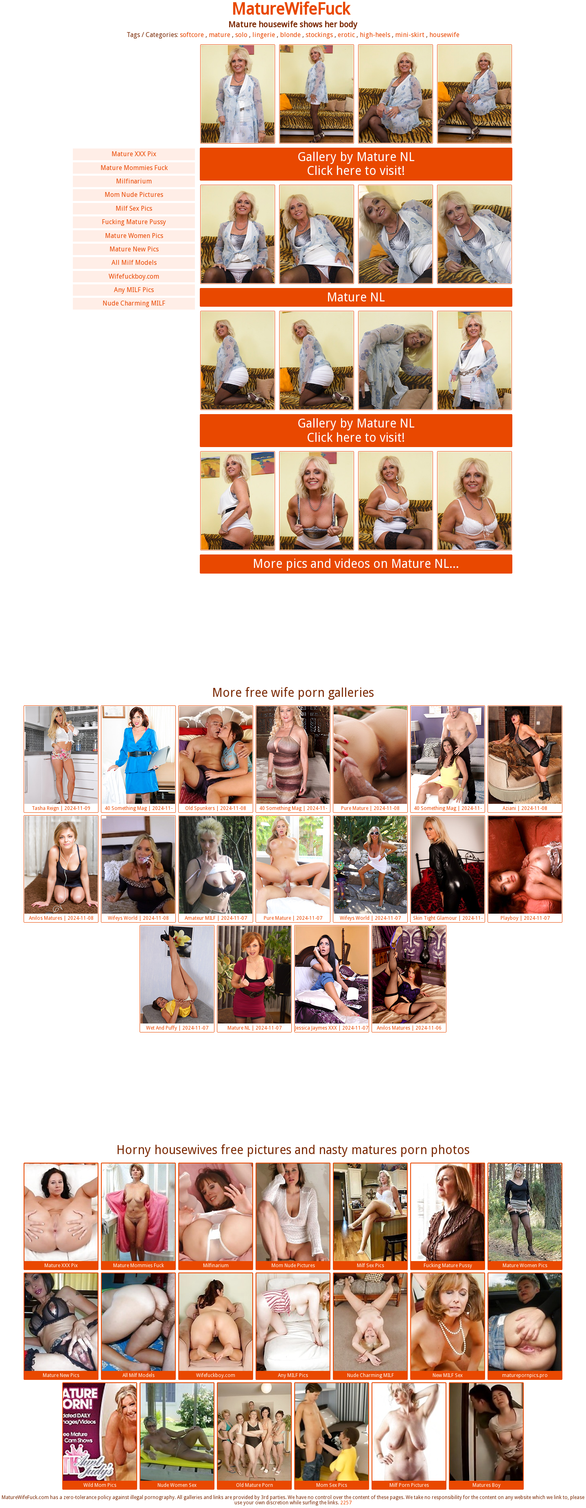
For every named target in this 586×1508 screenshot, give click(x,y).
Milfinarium (134, 181)
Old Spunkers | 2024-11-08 (215, 758)
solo (241, 35)
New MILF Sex (447, 1325)
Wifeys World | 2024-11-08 (138, 868)
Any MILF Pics (134, 290)
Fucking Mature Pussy (134, 222)
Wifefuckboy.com (134, 276)
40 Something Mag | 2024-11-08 (138, 759)
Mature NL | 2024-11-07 (254, 978)
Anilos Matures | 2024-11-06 (409, 978)
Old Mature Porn (254, 1435)
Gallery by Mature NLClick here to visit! (356, 164)
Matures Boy (486, 1435)
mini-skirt (409, 35)
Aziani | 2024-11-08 (525, 758)
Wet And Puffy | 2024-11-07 (177, 978)
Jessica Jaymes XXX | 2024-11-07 (331, 978)
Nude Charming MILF (134, 303)
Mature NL (356, 297)
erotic (346, 35)
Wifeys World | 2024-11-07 (370, 868)
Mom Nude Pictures (134, 195)
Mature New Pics (134, 249)
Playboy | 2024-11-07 (525, 868)
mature (219, 35)
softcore (192, 35)
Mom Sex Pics (331, 1435)
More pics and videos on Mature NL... (356, 563)
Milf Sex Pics (134, 208)
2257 (346, 1503)
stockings (319, 35)
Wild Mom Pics (99, 1435)
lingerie (263, 35)
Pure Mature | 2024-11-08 (370, 758)
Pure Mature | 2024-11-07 (293, 868)
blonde (290, 35)
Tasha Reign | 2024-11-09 (61, 758)
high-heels (375, 35)
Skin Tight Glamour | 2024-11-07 (447, 869)
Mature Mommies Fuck (134, 168)
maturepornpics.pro (525, 1325)
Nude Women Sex (177, 1435)
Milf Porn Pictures (409, 1435)
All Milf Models (134, 262)
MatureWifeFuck (291, 9)
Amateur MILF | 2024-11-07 (215, 868)
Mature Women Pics (134, 236)
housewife (444, 35)
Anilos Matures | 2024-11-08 (61, 868)
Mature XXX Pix (134, 154)
